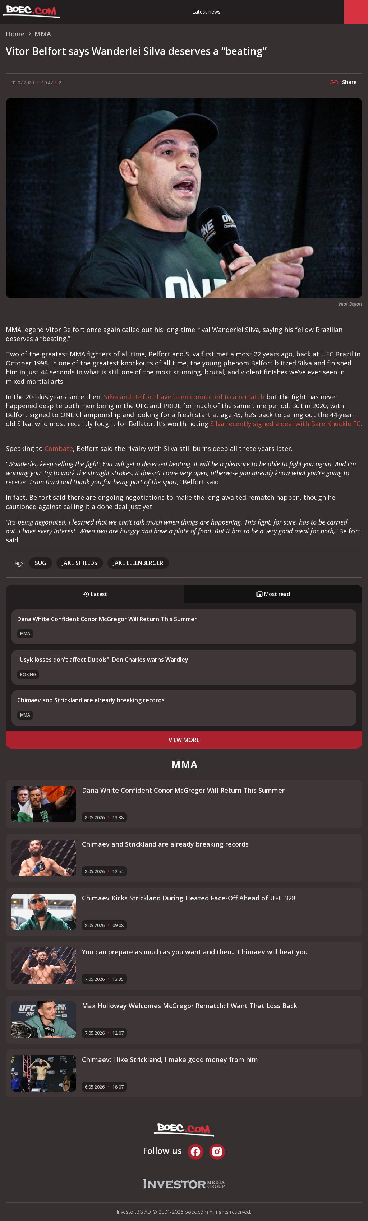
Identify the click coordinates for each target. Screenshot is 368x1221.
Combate (59, 448)
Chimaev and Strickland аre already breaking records (91, 700)
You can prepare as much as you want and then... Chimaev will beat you (195, 951)
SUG (40, 563)
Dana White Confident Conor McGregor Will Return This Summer (107, 619)
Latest (95, 594)
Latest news (206, 11)
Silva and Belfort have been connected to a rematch (184, 396)
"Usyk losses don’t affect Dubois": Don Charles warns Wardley (102, 659)
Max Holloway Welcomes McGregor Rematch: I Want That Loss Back (189, 1005)
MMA (25, 633)
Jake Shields (79, 563)
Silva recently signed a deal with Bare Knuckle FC (285, 423)
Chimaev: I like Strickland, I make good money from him (170, 1059)
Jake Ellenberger (138, 563)
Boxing (28, 674)
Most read (273, 594)
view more (184, 740)
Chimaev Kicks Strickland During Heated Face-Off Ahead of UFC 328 (188, 898)
